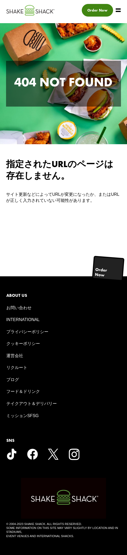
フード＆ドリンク (23, 391)
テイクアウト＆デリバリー (31, 403)
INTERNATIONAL (23, 319)
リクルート (16, 367)
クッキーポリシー (23, 343)
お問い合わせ (19, 308)
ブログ (12, 379)
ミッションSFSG (22, 415)
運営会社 (14, 355)
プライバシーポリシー (27, 331)
